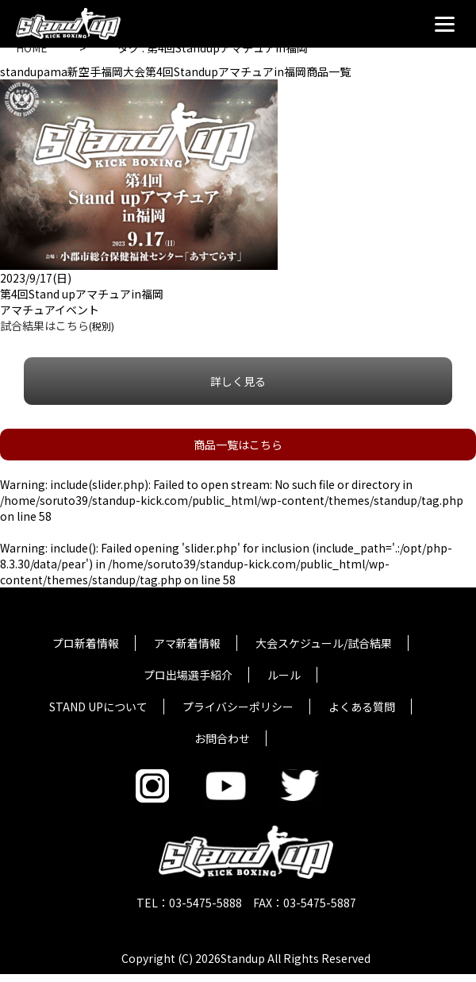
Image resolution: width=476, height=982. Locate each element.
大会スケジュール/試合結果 (323, 643)
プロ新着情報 (85, 643)
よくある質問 (361, 706)
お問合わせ (222, 738)
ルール (284, 675)
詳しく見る (238, 381)
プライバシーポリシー (238, 706)
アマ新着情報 (187, 643)
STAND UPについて (98, 706)
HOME (32, 48)
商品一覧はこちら (238, 444)
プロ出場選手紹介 (188, 675)
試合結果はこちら (44, 325)
